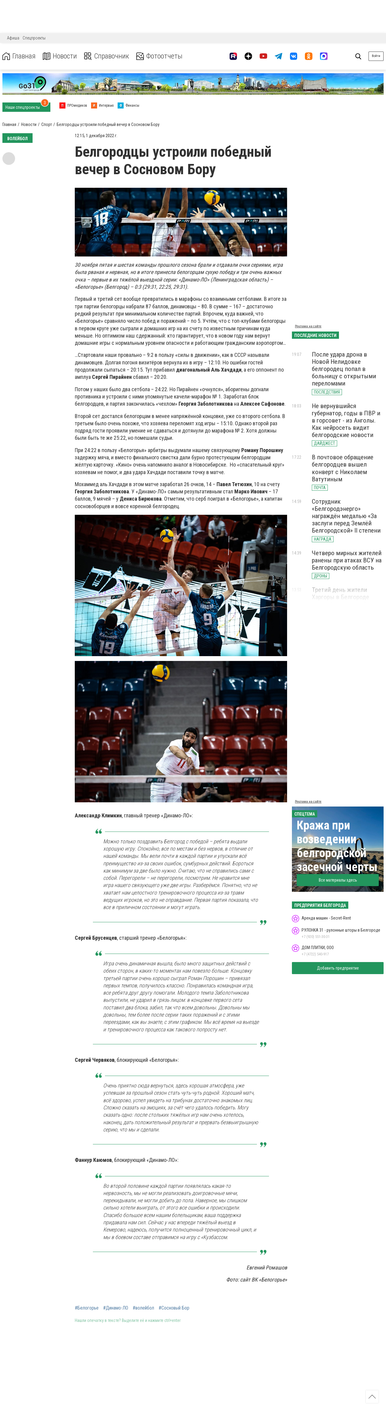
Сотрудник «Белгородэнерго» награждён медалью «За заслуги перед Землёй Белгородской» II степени (346, 516)
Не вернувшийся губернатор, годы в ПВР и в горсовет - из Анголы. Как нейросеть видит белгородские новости (346, 420)
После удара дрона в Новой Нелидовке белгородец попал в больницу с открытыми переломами (344, 369)
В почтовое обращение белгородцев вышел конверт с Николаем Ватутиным (342, 468)
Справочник (106, 56)
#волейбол (143, 1308)
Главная (19, 56)
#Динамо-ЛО (115, 1308)
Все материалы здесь (338, 880)
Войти (376, 56)
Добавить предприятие (338, 968)
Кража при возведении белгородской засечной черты (337, 846)
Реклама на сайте (308, 326)
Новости (60, 56)
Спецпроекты (34, 38)
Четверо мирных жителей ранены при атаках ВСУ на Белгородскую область (346, 560)
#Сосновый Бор (174, 1308)
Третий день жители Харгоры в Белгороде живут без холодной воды (347, 597)
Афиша (13, 38)
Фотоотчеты (159, 56)
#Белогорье (87, 1308)
